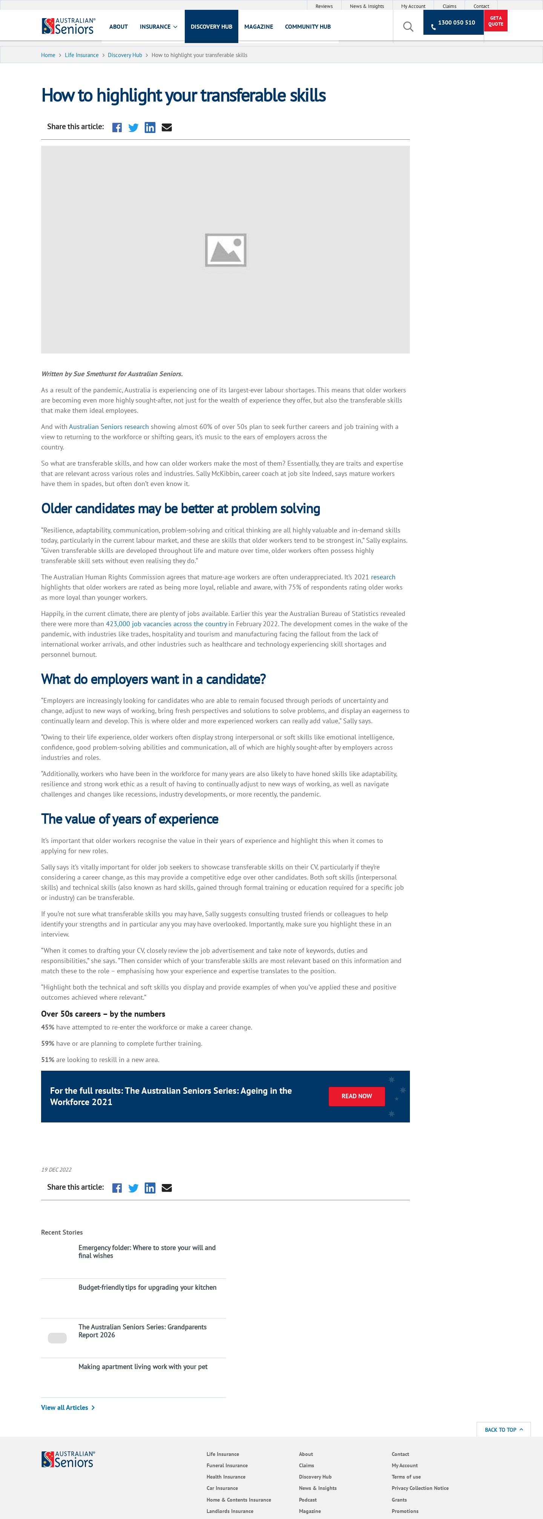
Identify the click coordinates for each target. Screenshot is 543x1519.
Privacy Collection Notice (298, 1322)
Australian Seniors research (119, 403)
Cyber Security (286, 1356)
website (193, 1439)
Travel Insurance (145, 1376)
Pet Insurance (141, 1365)
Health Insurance (145, 1311)
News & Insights (367, 6)
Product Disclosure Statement (435, 1432)
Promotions (283, 1345)
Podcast (207, 1334)
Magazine (269, 29)
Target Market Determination (120, 1439)
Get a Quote (471, 29)
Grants (277, 1334)
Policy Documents (218, 1368)
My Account (413, 6)
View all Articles (413, 266)
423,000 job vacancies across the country (231, 621)
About (129, 29)
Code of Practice (288, 1368)
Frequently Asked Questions (218, 1383)
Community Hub (318, 29)
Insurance (169, 29)
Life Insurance (142, 1288)
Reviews (324, 6)
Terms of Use (164, 1432)
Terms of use (284, 1311)
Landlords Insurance (149, 1353)
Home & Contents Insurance (146, 1338)
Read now (320, 1135)
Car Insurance (142, 1322)
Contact (481, 6)
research (63, 584)
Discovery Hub (221, 29)
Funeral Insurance (146, 1299)
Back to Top (504, 1264)
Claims (449, 6)
